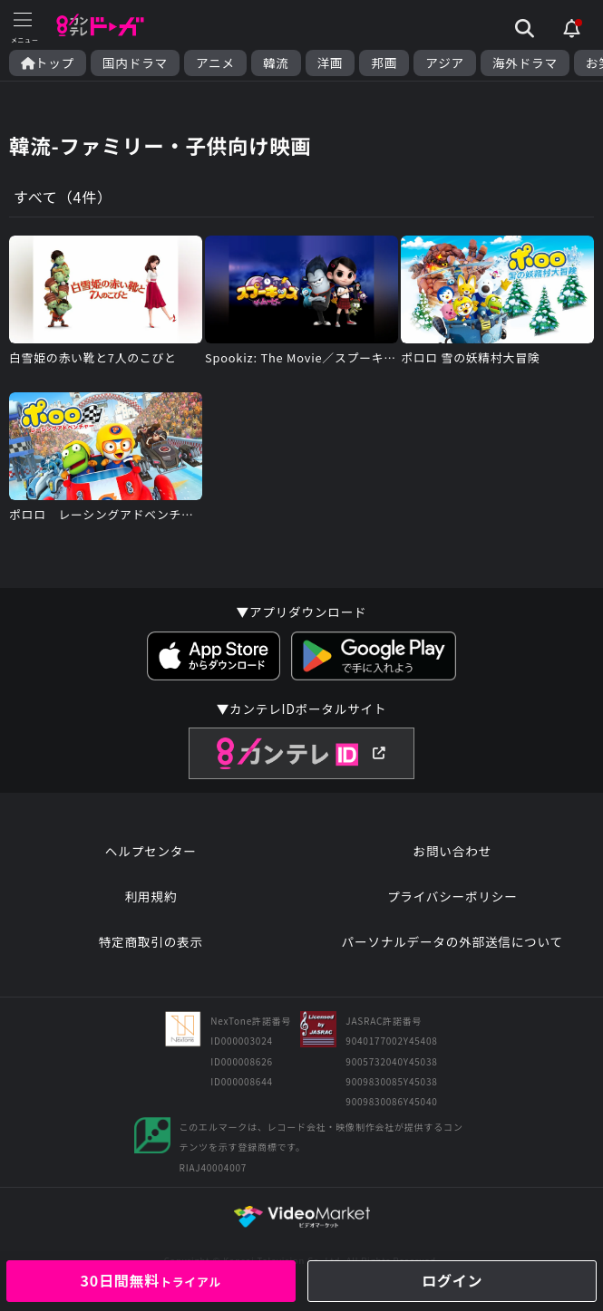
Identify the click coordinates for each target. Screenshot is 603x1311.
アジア (444, 63)
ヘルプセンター (151, 851)
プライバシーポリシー (452, 896)
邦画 (384, 63)
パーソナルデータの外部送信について (452, 941)
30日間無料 (150, 1280)
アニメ (215, 63)
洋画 (330, 63)
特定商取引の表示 (151, 941)
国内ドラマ (135, 63)
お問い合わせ (452, 851)
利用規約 (150, 896)
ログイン (452, 1280)
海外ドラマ (525, 63)
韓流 (276, 63)
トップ (47, 63)
